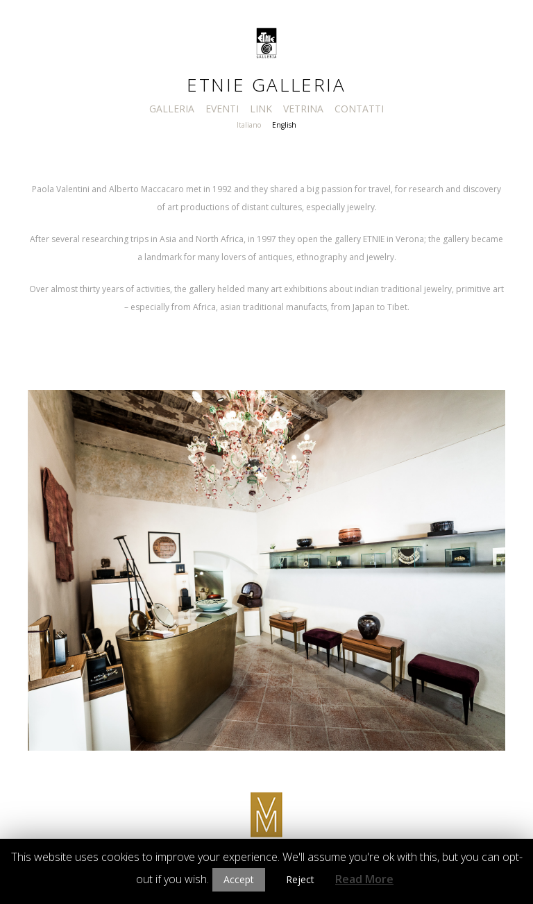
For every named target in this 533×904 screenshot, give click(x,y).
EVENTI (222, 108)
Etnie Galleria (266, 84)
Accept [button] (238, 879)
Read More (364, 879)
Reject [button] (300, 879)
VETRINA (303, 108)
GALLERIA (171, 108)
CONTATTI (359, 108)
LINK (261, 108)
